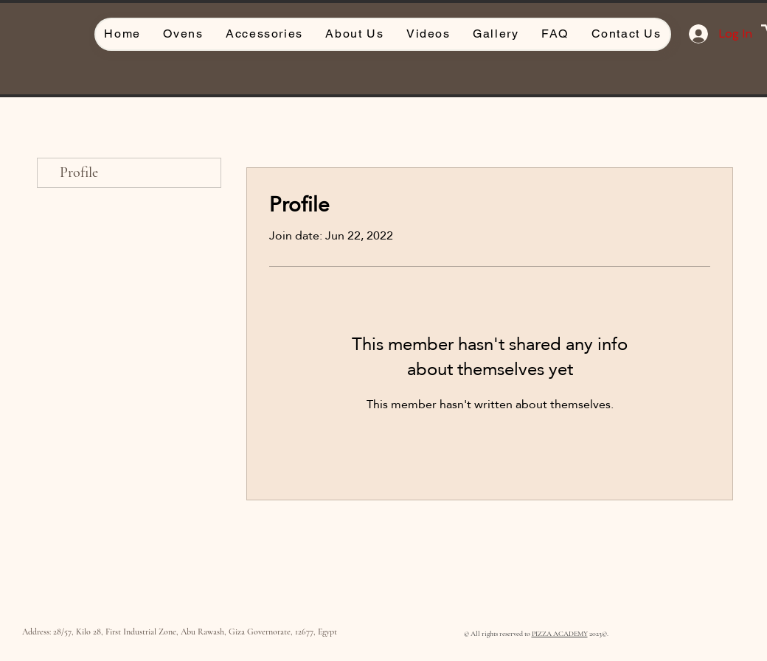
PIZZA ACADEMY (560, 633)
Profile (79, 172)
